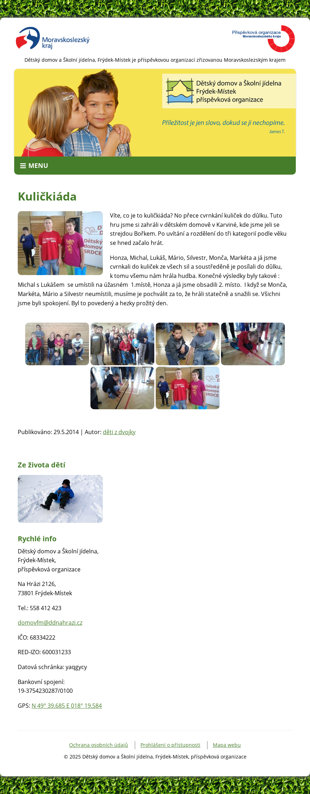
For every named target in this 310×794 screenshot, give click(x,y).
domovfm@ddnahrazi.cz (50, 622)
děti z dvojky (119, 432)
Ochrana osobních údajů (98, 744)
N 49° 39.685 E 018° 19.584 (67, 706)
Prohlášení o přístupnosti (170, 744)
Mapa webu (227, 744)
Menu (38, 165)
